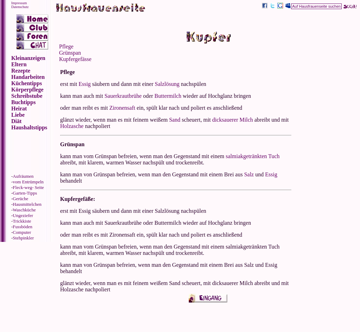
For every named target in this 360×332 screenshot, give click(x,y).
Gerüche (20, 198)
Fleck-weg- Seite (28, 187)
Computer (22, 232)
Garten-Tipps (25, 193)
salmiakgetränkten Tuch (252, 156)
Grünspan (70, 53)
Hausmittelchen (27, 204)
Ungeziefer (23, 215)
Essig (84, 84)
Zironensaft (122, 108)
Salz (249, 174)
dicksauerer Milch (232, 120)
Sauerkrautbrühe (123, 96)
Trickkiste (22, 221)
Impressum (19, 3)
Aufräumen (23, 176)
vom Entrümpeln (28, 181)
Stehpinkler (23, 237)
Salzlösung (167, 84)
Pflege (66, 46)
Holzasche (72, 126)
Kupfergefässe (75, 59)
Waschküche (24, 209)
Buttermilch (167, 96)
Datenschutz (19, 7)
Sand (174, 120)
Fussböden (22, 226)
